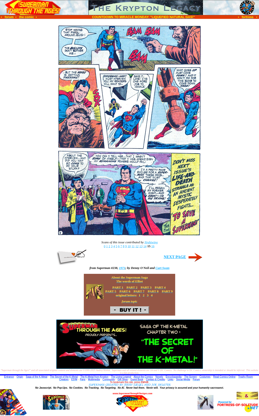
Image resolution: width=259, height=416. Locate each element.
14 (144, 246)
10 (129, 246)
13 (141, 246)
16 (152, 246)
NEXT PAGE (175, 257)
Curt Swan (162, 268)
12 (137, 246)
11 (133, 246)
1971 (122, 268)
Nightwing (151, 242)
